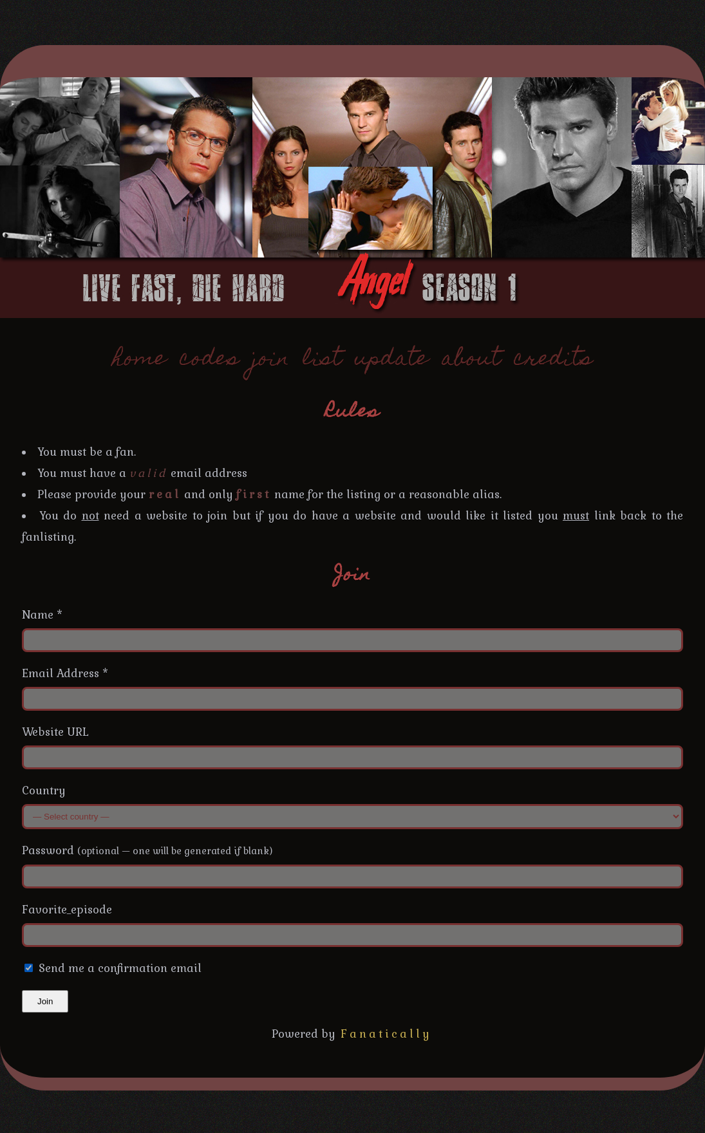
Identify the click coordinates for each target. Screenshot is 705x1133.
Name (42, 615)
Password (147, 850)
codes (210, 360)
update (392, 360)
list (322, 360)
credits (553, 360)
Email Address (65, 673)
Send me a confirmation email (113, 968)
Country (44, 790)
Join (45, 1001)
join (271, 360)
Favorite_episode (67, 910)
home (139, 360)
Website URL (55, 732)
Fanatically (386, 1034)
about (471, 360)
